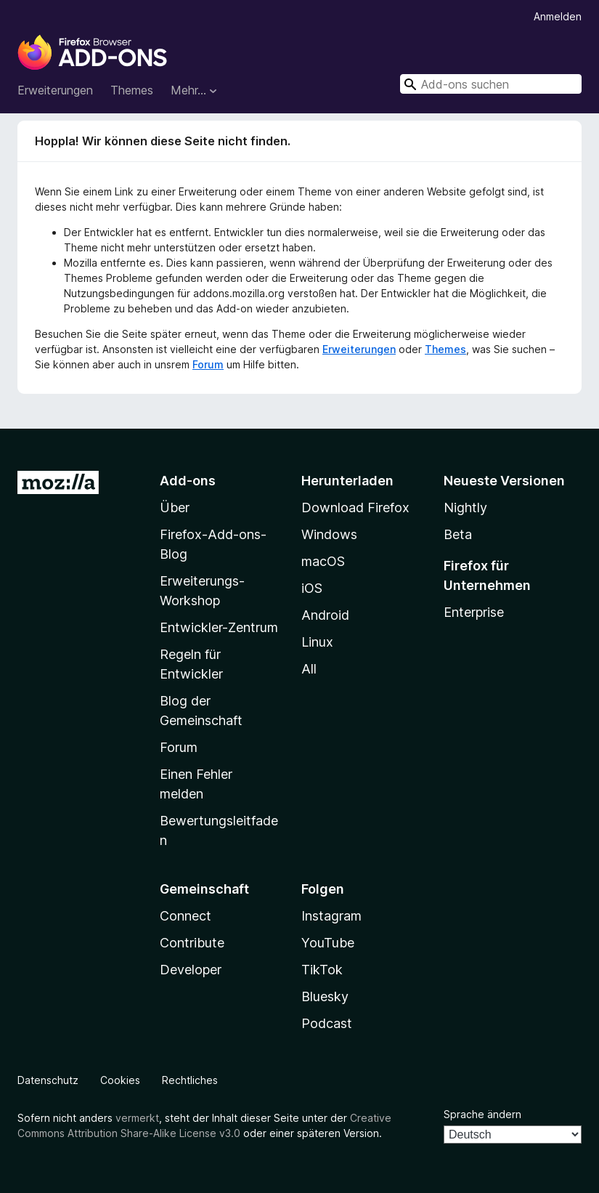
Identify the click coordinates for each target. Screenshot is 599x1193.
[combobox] (491, 84)
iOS (311, 588)
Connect (185, 915)
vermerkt (137, 1118)
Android (325, 615)
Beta (458, 534)
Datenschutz (47, 1080)
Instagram (331, 915)
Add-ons (188, 480)
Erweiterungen (55, 90)
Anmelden (558, 16)
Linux (317, 642)
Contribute (192, 942)
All (309, 668)
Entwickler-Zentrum (219, 627)
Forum (208, 364)
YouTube (327, 942)
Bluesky (325, 996)
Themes (131, 90)
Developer (190, 969)
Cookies (120, 1080)
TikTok (322, 969)
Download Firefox (355, 507)
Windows (329, 534)
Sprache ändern (482, 1114)
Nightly (465, 507)
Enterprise (474, 612)
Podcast (326, 1023)
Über (175, 507)
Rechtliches (190, 1080)
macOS (323, 561)
